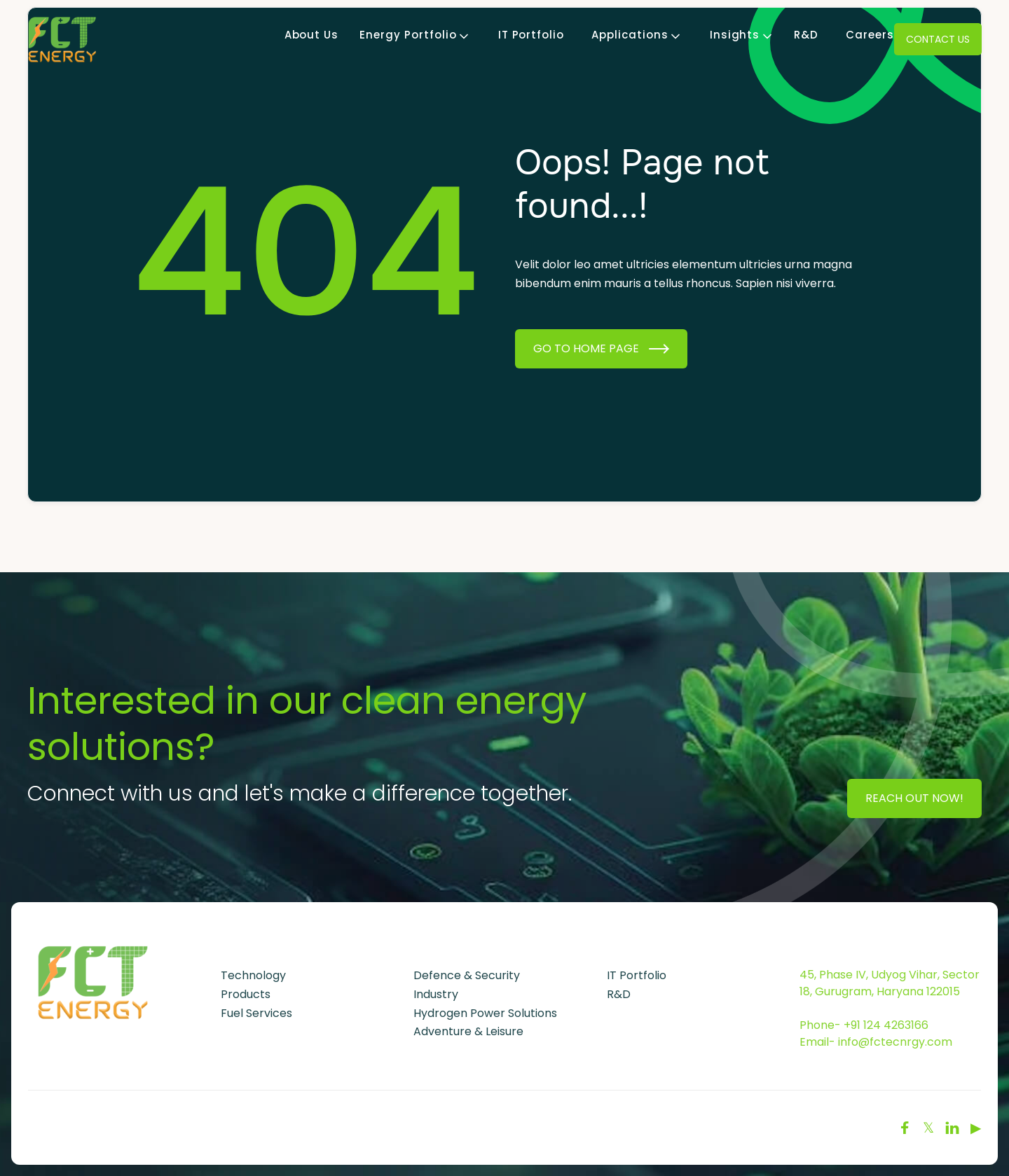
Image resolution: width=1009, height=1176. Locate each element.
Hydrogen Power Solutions (485, 1013)
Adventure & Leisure (468, 1031)
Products (245, 994)
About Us (311, 35)
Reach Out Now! (914, 798)
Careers (870, 35)
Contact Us (938, 39)
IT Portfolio (531, 35)
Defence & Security (466, 975)
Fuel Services (256, 1013)
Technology (253, 975)
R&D (806, 35)
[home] (62, 39)
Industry (435, 994)
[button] (407, 35)
